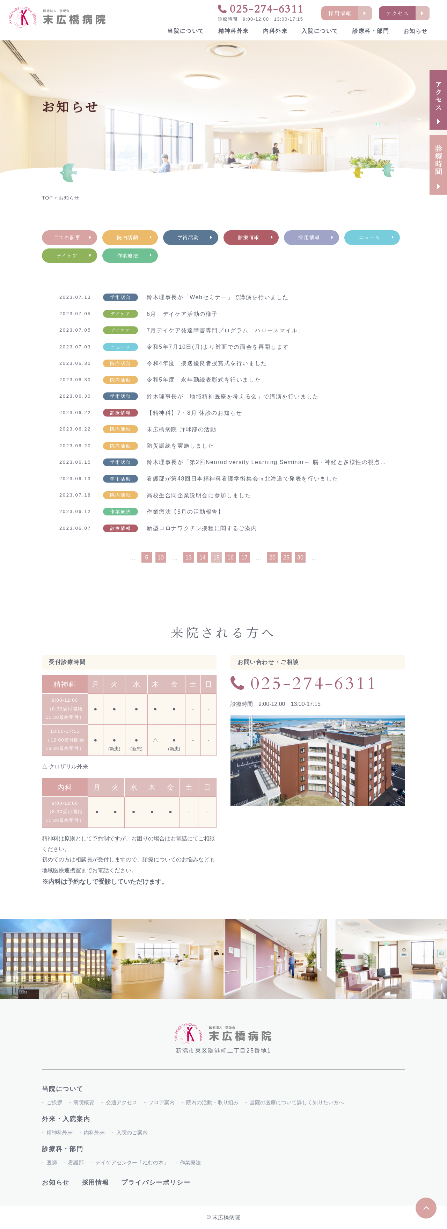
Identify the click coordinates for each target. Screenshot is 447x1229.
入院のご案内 (132, 1132)
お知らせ (415, 31)
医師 (51, 1162)
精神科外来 (233, 31)
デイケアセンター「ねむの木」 (132, 1162)
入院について (319, 31)
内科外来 (275, 31)
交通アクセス (121, 1102)
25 (286, 558)
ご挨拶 (54, 1102)
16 (230, 558)
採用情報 (95, 1182)
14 (202, 558)
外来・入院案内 (66, 1118)
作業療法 (190, 1162)
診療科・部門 (370, 31)
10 (160, 558)
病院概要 (83, 1102)
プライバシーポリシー (155, 1182)
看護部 (76, 1162)
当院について (185, 31)
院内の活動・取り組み (212, 1102)
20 (272, 558)
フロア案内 (161, 1102)
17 (244, 558)
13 (188, 558)
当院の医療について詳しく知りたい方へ (297, 1102)
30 (300, 558)
